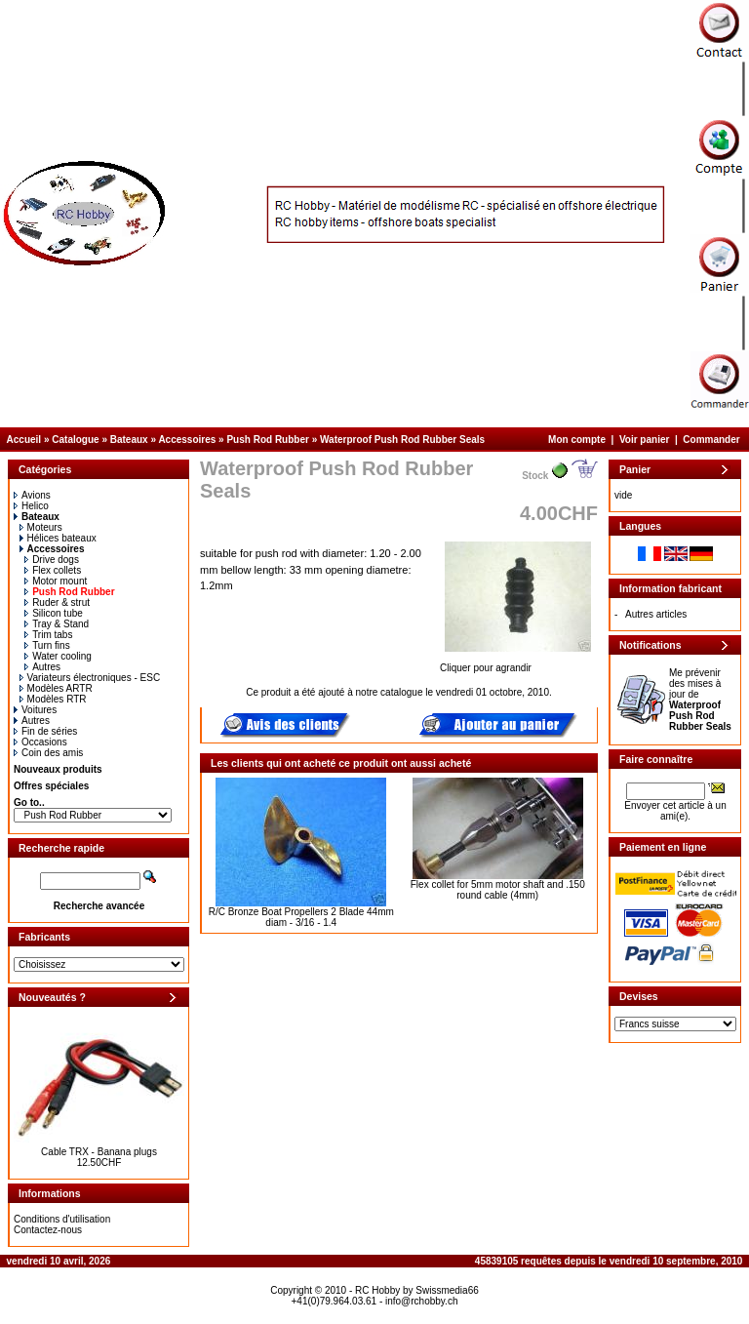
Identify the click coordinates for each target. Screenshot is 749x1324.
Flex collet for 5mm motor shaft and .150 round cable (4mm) (498, 890)
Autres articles (656, 614)
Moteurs (41, 527)
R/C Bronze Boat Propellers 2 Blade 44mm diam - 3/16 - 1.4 (301, 917)
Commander (711, 439)
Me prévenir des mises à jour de (700, 699)
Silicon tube (53, 613)
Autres (42, 667)
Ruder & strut (57, 602)
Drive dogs (51, 559)
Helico (31, 506)
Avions (32, 495)
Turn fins (47, 645)
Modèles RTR (53, 699)
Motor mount (55, 581)
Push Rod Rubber (267, 439)
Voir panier (644, 439)
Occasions (40, 742)
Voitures (35, 709)
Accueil (24, 439)
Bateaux (129, 439)
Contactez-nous (48, 1229)
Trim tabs (48, 634)
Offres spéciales (51, 786)
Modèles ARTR (56, 688)
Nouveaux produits (58, 769)
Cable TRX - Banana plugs (99, 1151)
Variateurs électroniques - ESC (90, 677)
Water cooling (58, 656)
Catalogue (75, 439)
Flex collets (52, 570)
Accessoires (187, 439)
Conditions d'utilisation (62, 1219)
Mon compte (577, 439)
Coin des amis (48, 752)
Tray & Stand (56, 624)
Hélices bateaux (58, 538)
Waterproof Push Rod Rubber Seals (402, 439)
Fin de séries (45, 731)
